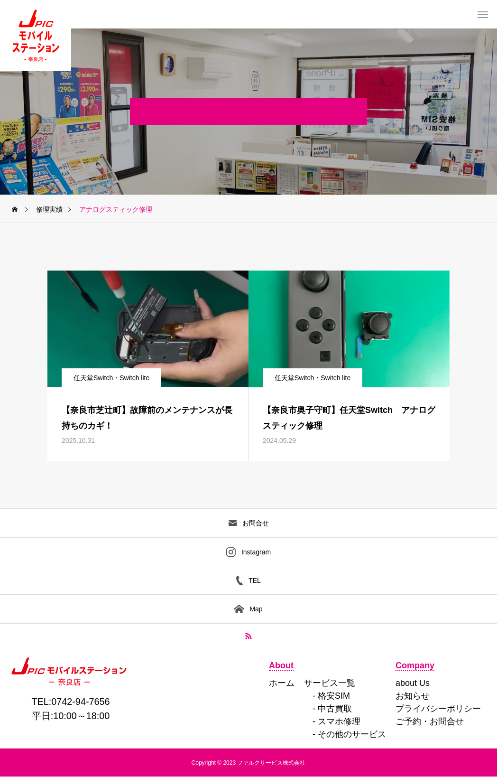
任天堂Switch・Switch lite (111, 378)
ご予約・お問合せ (430, 721)
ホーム (282, 683)
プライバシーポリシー (438, 708)
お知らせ (413, 696)
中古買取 (335, 708)
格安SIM (334, 696)
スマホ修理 (339, 721)
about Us (413, 683)
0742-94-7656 (80, 701)
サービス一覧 (329, 683)
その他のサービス (352, 734)
